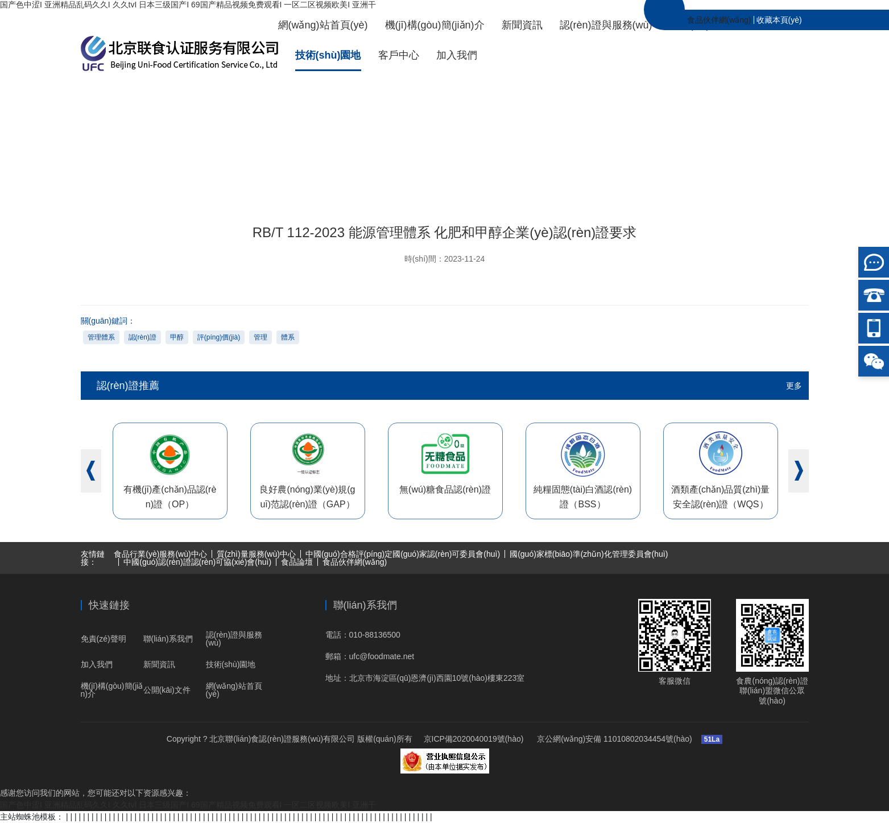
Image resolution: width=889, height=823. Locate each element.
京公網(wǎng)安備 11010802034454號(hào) (613, 738)
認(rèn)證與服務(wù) (606, 25)
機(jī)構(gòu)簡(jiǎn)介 (435, 25)
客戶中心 (398, 55)
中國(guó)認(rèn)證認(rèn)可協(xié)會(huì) (197, 561)
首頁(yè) (471, 151)
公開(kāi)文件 (167, 689)
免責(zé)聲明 (103, 638)
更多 (794, 386)
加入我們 (456, 55)
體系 (288, 337)
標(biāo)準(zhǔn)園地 (594, 151)
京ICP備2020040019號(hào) (474, 738)
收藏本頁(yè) (779, 20)
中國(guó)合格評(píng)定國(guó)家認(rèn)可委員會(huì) (402, 554)
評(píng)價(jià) (218, 337)
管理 (260, 337)
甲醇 (177, 337)
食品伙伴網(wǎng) (719, 20)
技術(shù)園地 (328, 55)
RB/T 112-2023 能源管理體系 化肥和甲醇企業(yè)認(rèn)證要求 (755, 151)
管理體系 (101, 337)
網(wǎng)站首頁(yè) (323, 25)
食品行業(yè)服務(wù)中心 (160, 554)
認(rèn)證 (142, 337)
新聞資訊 (522, 25)
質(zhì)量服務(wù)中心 (256, 554)
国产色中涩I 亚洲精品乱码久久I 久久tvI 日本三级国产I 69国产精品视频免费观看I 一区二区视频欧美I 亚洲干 (188, 4)
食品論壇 (297, 561)
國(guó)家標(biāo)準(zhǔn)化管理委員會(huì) (589, 554)
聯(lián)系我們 (168, 638)
